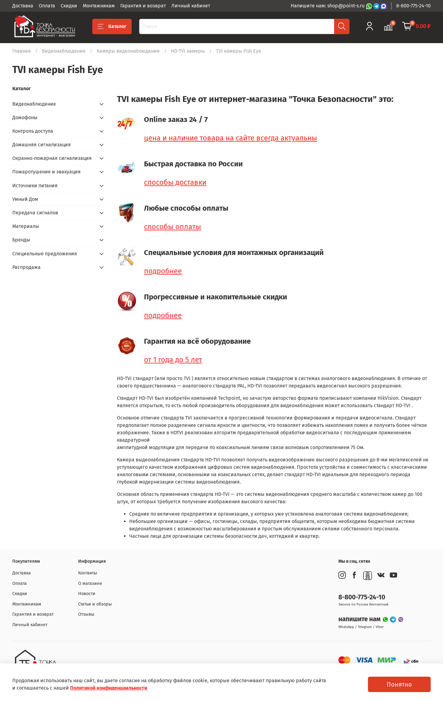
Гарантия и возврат (143, 6)
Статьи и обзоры (95, 604)
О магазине (90, 583)
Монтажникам (99, 6)
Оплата (47, 6)
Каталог (112, 26)
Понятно (399, 684)
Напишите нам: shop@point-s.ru (328, 6)
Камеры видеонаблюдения (128, 51)
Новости (86, 593)
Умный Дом (25, 199)
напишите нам (360, 619)
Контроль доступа (32, 131)
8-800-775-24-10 (413, 6)
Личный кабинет (190, 6)
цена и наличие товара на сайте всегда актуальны (230, 138)
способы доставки (175, 182)
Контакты (87, 573)
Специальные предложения (44, 254)
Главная (21, 51)
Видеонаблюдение (64, 51)
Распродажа (26, 267)
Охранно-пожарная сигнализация (52, 158)
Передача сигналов (35, 213)
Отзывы (86, 614)
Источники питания (35, 185)
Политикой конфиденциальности (108, 688)
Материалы (25, 226)
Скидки (69, 6)
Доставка (22, 6)
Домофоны (25, 117)
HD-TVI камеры (188, 51)
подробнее (163, 271)
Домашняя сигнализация (41, 145)
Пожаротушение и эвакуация (46, 172)
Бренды (21, 240)
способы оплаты (172, 226)
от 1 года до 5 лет (173, 359)
